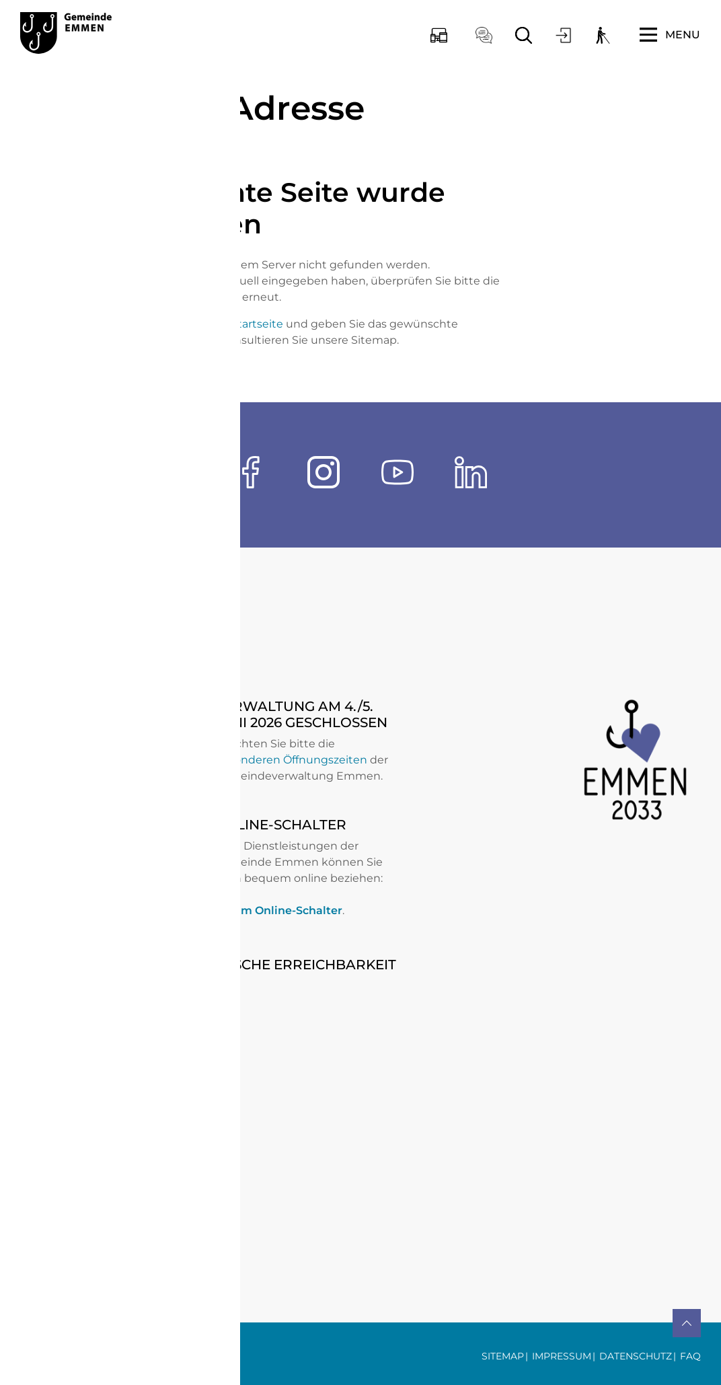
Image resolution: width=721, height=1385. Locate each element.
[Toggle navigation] (670, 35)
